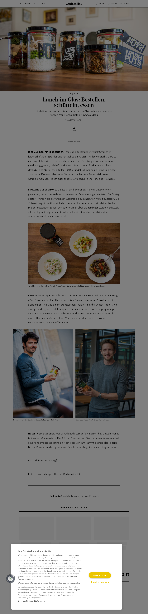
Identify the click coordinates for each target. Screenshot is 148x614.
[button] (10, 578)
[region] (66, 577)
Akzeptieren (100, 575)
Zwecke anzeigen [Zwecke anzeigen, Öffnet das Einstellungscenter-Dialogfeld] (100, 582)
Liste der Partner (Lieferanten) (31, 601)
